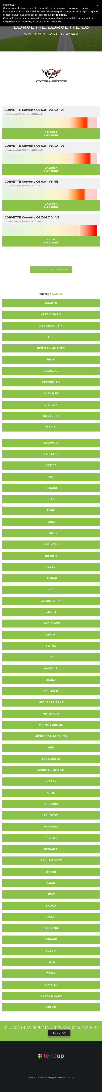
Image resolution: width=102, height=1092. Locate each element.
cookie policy (58, 14)
